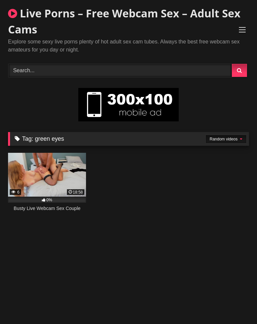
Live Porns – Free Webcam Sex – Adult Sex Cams (124, 21)
